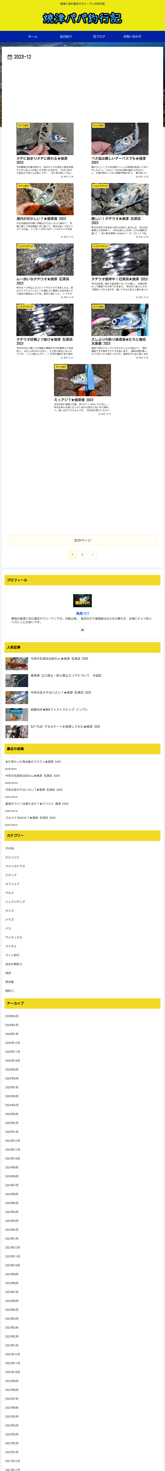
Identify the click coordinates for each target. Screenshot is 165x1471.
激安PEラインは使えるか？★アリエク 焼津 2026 (36, 669)
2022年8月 (12, 1255)
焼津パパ (82, 479)
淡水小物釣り (13, 830)
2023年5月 (12, 1175)
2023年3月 (12, 1193)
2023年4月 (12, 1184)
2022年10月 (12, 1238)
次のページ (82, 406)
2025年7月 (12, 953)
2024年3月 (12, 1086)
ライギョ (11, 812)
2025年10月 (12, 926)
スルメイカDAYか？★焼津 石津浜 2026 (30, 683)
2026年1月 (12, 900)
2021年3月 (12, 1407)
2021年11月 (12, 1336)
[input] (82, 1418)
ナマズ (9, 785)
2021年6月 (12, 1380)
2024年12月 (12, 1006)
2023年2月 (12, 1202)
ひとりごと (12, 723)
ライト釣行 (12, 821)
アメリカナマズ (15, 732)
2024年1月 (12, 1104)
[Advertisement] (82, 89)
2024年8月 (12, 1042)
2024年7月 (12, 1051)
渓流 (8, 839)
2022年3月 (12, 1300)
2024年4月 (12, 1077)
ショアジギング (15, 767)
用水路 (9, 847)
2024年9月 (12, 1033)
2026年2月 (12, 891)
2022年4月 (12, 1291)
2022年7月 (12, 1264)
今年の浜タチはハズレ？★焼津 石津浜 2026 (33, 655)
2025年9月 (12, 935)
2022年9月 (12, 1247)
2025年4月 (12, 971)
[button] (156, 1418)
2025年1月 (12, 997)
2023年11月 (12, 1122)
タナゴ (9, 776)
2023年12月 (12, 1113)
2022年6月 (12, 1273)
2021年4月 (12, 1398)
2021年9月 (12, 1353)
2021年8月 (12, 1362)
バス (8, 794)
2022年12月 (12, 1220)
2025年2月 (12, 988)
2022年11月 (12, 1229)
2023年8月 (12, 1149)
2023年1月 (12, 1211)
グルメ (9, 758)
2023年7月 (12, 1158)
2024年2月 (12, 1095)
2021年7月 (12, 1371)
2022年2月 (12, 1309)
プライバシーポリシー (82, 1459)
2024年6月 (12, 1060)
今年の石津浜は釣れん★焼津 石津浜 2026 (32, 641)
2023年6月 (12, 1166)
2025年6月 (12, 962)
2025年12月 (12, 908)
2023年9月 (12, 1140)
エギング (11, 741)
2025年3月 (12, 980)
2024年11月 (12, 1015)
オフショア (12, 750)
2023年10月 (12, 1131)
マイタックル (13, 803)
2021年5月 (12, 1389)
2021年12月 (12, 1327)
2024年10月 (12, 1024)
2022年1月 (12, 1318)
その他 (9, 714)
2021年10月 (12, 1344)
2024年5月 (12, 1069)
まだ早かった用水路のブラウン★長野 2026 (33, 627)
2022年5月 (12, 1282)
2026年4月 (12, 882)
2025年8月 (12, 944)
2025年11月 (12, 917)
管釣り (9, 856)
